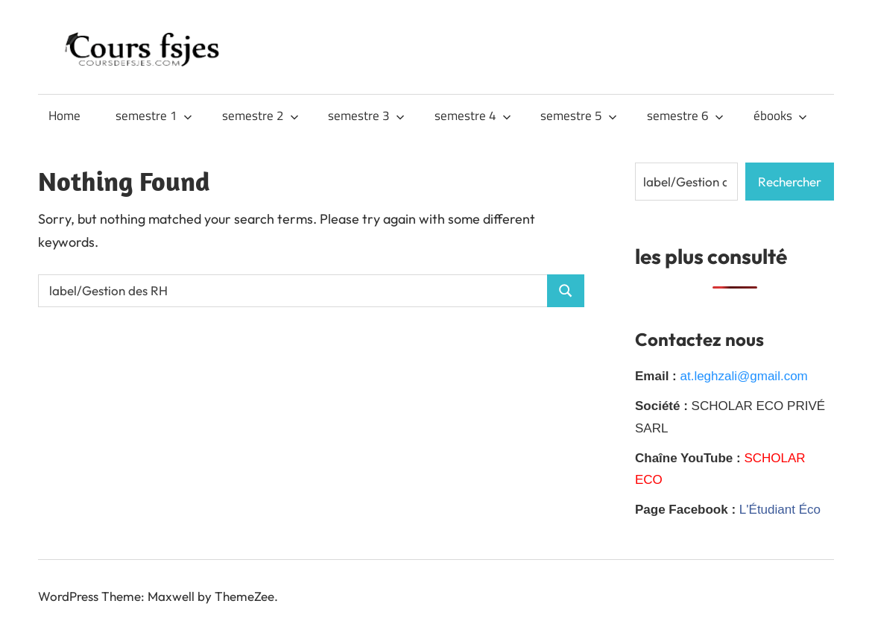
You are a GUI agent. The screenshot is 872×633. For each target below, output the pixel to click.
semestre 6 (685, 115)
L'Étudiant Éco (780, 510)
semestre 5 (578, 115)
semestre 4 (473, 115)
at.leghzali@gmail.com (743, 376)
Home (64, 115)
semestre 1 (154, 115)
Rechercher (789, 181)
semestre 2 (260, 115)
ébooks (780, 115)
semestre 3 (366, 115)
